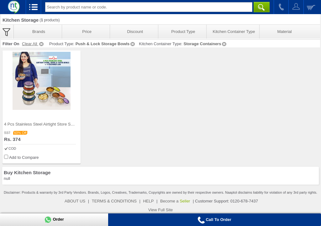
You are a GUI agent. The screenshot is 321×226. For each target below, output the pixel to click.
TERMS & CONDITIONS (114, 201)
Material (284, 31)
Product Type (183, 31)
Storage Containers (205, 43)
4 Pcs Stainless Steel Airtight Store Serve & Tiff (46, 124)
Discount (135, 31)
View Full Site (160, 209)
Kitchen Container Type (234, 31)
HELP (148, 201)
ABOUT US (75, 201)
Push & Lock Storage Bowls (106, 43)
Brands (38, 31)
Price (87, 31)
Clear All (33, 43)
